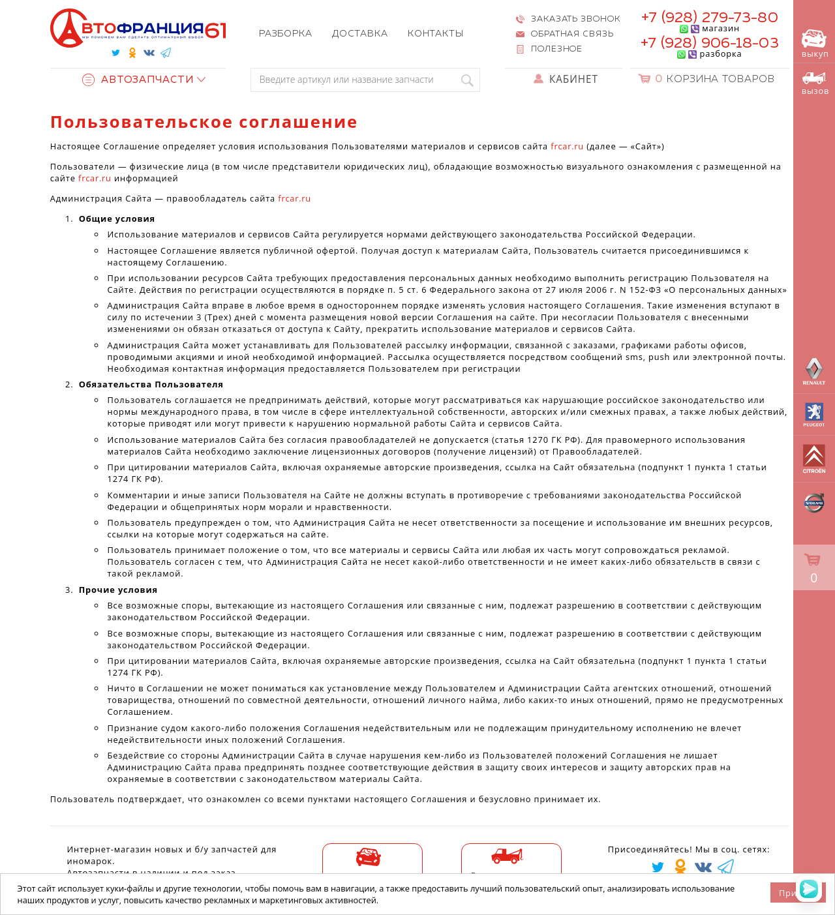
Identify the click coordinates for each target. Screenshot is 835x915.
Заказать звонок (575, 19)
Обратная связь (572, 34)
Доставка (360, 33)
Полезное (557, 49)
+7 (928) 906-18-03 (709, 43)
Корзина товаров (715, 79)
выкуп (815, 44)
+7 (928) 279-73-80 (709, 17)
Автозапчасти (138, 80)
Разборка (285, 33)
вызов (815, 84)
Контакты (436, 33)
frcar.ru (567, 146)
